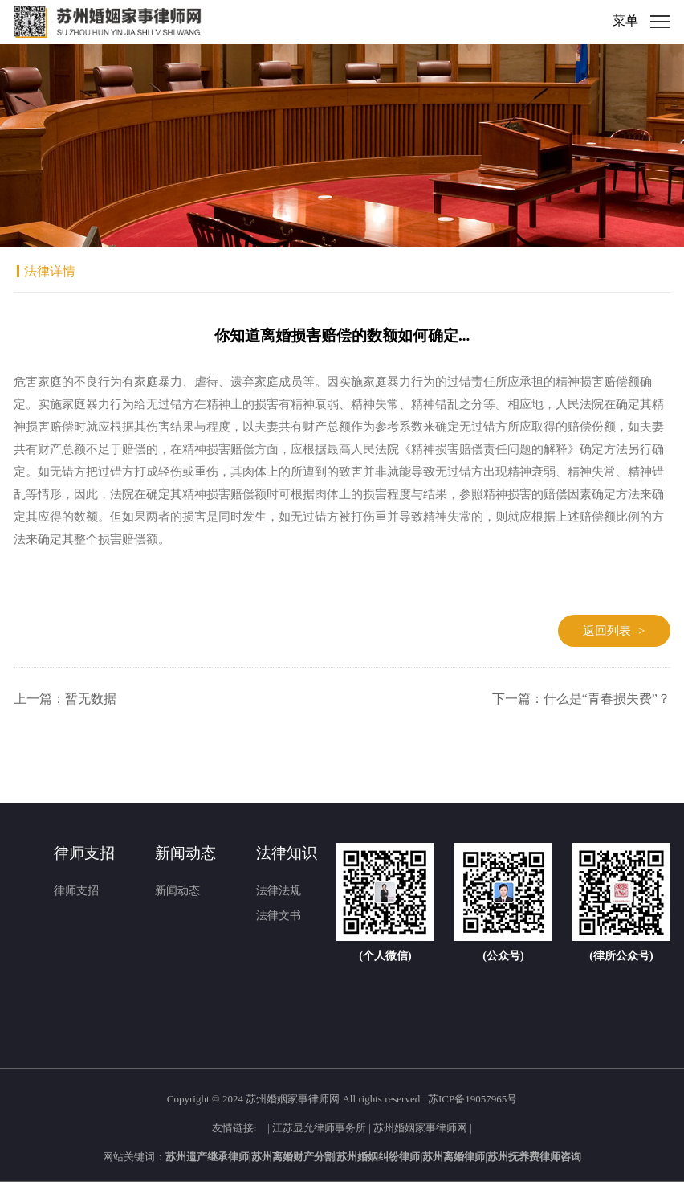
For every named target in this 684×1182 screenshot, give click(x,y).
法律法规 (278, 891)
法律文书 (278, 916)
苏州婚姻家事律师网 (420, 1127)
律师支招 (76, 891)
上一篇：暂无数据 (65, 699)
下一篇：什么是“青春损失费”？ (581, 699)
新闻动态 (177, 891)
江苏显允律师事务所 (319, 1127)
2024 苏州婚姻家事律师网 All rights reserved (322, 1099)
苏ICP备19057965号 (472, 1099)
